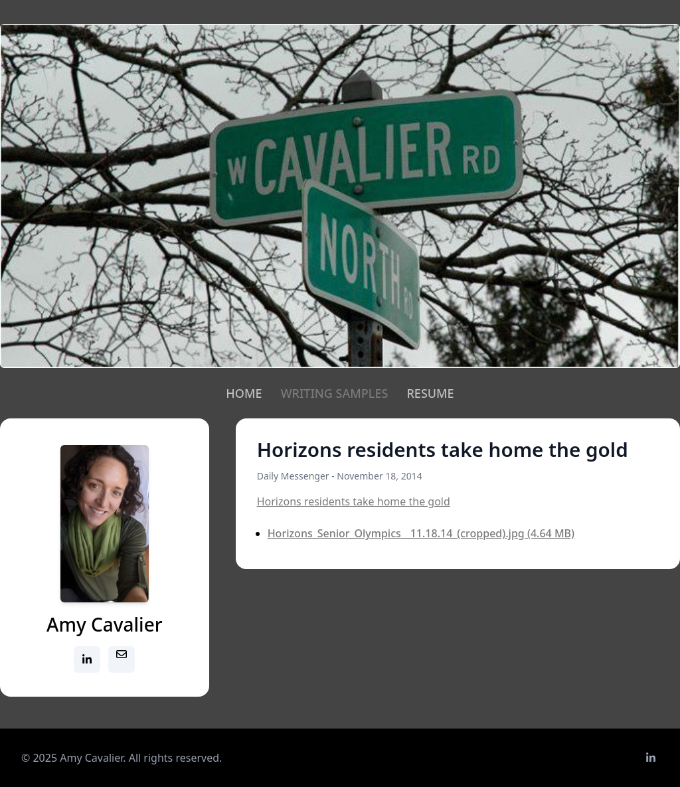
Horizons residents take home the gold (353, 501)
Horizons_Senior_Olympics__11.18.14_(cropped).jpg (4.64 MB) (421, 533)
